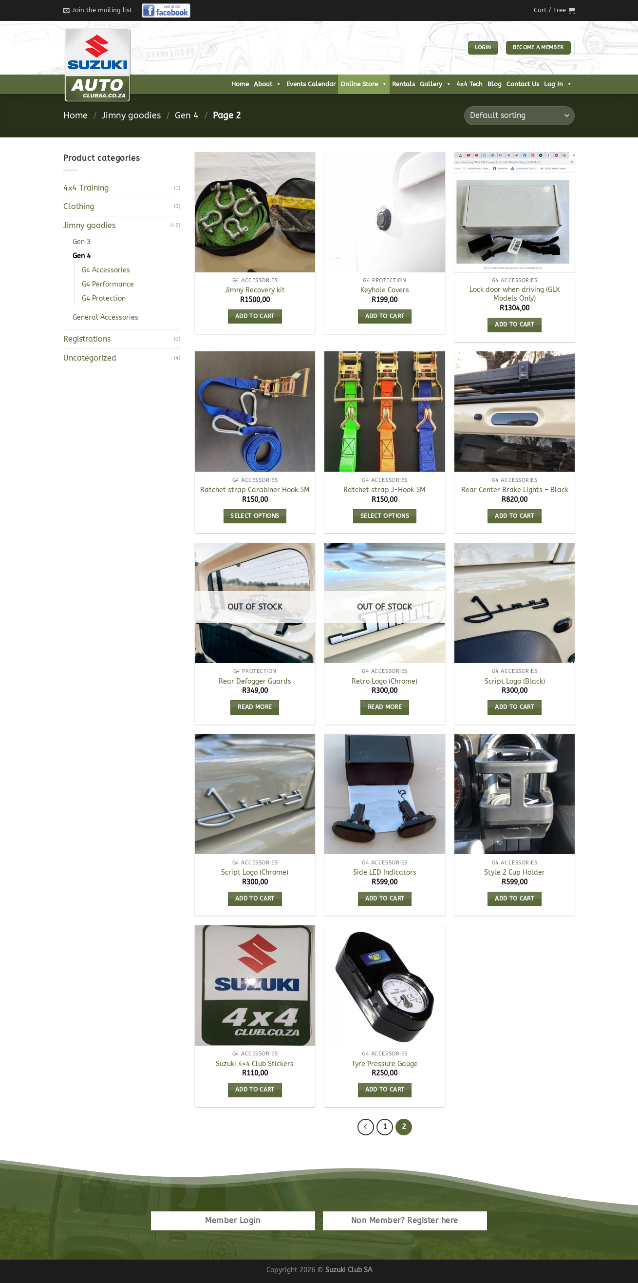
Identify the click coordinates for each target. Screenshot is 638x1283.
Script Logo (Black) (515, 681)
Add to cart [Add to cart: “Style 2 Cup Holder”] (514, 898)
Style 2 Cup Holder (514, 872)
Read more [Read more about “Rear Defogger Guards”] (255, 707)
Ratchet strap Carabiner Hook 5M (255, 490)
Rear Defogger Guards (255, 681)
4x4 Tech (469, 84)
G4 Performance (108, 284)
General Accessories (105, 317)
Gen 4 (187, 115)
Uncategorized (89, 358)
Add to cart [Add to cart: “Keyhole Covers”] (385, 316)
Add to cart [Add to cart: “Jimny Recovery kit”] (255, 316)
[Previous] (365, 1127)
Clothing (78, 206)
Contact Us (523, 84)
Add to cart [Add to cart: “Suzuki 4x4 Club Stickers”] (255, 1089)
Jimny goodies (131, 115)
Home (240, 84)
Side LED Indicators (384, 872)
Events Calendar (311, 84)
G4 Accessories (106, 270)
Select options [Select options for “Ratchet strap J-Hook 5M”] (384, 516)
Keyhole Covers (384, 290)
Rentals (403, 84)
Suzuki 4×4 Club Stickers (255, 1064)
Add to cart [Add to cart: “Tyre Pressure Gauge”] (385, 1089)
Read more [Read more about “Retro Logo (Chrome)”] (385, 707)
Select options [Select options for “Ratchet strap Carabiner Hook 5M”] (254, 516)
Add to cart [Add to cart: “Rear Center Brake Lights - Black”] (514, 516)
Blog (495, 84)
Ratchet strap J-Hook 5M (384, 490)
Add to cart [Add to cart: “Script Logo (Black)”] (514, 707)
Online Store (363, 84)
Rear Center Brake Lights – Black (514, 490)
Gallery (435, 84)
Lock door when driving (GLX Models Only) (514, 294)
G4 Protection (104, 298)
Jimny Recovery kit (255, 290)
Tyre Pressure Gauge (385, 1064)
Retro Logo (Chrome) (384, 681)
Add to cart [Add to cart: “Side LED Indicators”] (385, 898)
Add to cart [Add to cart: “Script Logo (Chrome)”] (255, 898)
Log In (558, 84)
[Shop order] (519, 115)
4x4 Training (86, 187)
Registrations (87, 339)
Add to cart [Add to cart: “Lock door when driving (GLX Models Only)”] (514, 324)
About (267, 84)
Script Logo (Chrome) (254, 872)
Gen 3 (82, 242)
